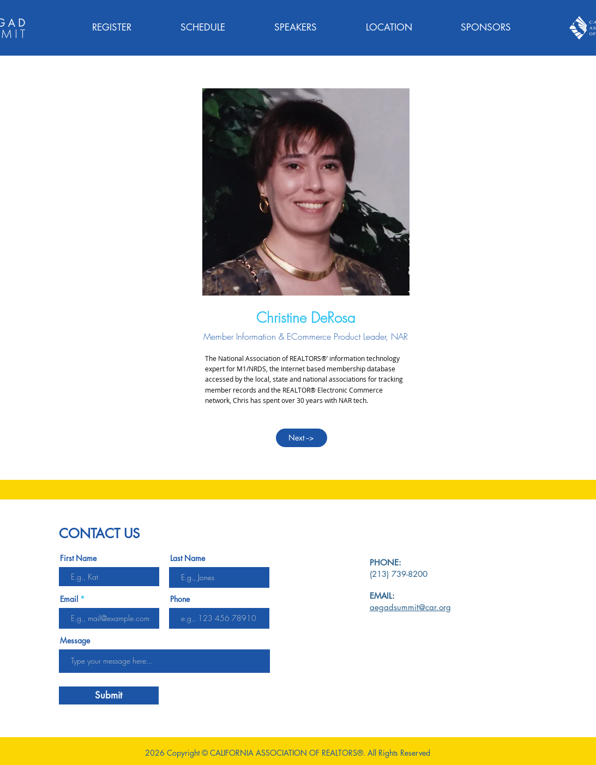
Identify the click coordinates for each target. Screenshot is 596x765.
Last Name (187, 558)
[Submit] (109, 695)
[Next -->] (301, 438)
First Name (78, 558)
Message (75, 640)
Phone (180, 599)
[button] (203, 28)
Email (69, 599)
